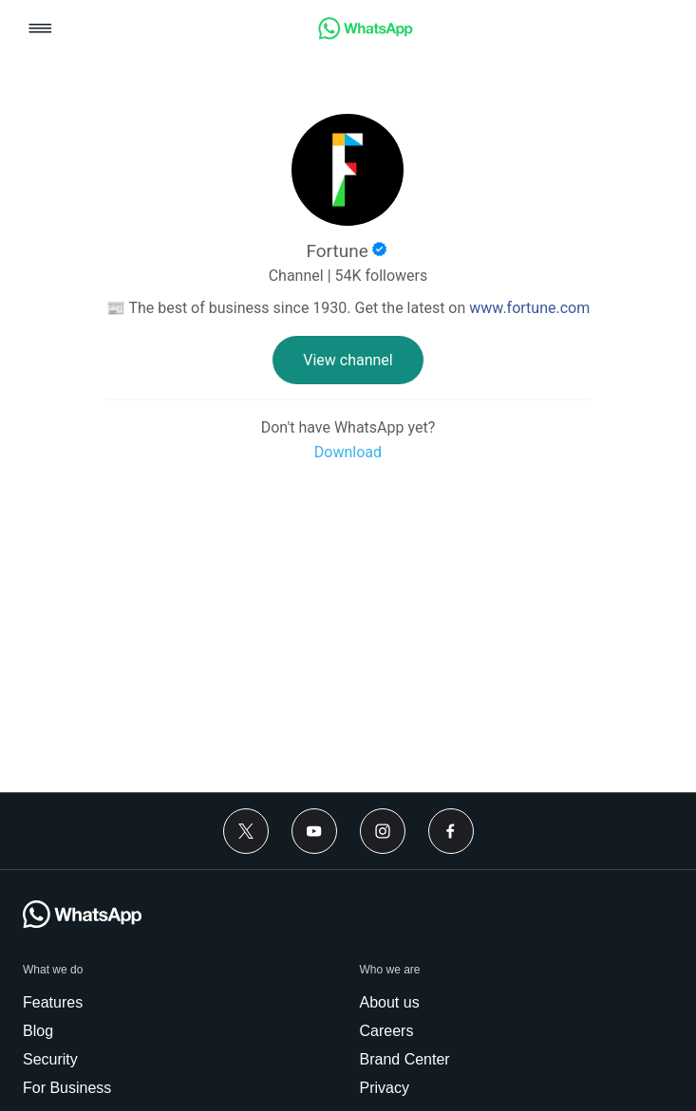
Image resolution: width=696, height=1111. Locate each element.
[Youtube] (314, 831)
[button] (40, 29)
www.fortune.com (529, 308)
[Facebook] (451, 831)
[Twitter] (246, 831)
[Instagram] (382, 831)
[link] (365, 35)
